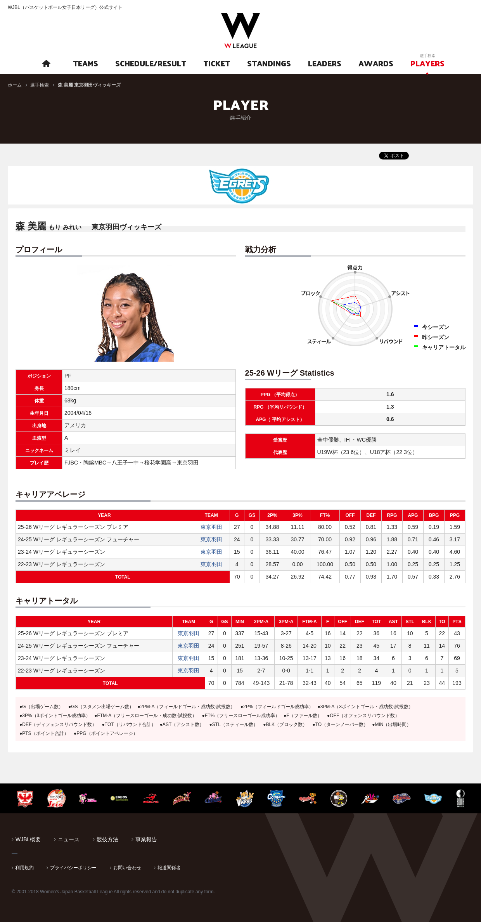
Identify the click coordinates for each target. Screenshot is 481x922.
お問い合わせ (127, 867)
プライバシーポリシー (73, 867)
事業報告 (146, 839)
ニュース (69, 839)
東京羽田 (211, 527)
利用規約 (24, 867)
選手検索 (39, 85)
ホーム (15, 85)
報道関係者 (169, 867)
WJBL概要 (28, 839)
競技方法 (107, 839)
